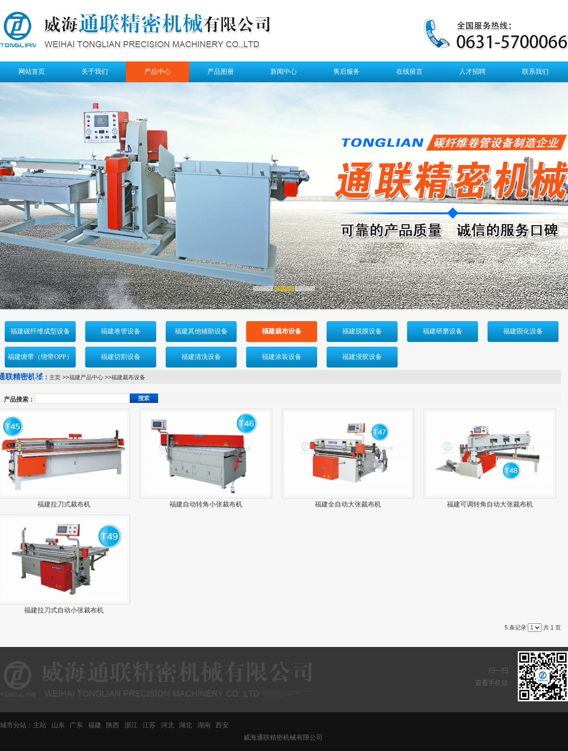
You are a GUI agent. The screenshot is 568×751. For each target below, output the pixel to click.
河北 (167, 725)
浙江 (131, 725)
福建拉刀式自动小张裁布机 (64, 610)
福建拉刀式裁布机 (63, 504)
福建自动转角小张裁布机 (205, 504)
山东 (58, 725)
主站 (39, 725)
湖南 (204, 725)
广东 (76, 725)
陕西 (112, 725)
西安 (222, 725)
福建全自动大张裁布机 (348, 504)
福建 (94, 725)
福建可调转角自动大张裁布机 (490, 504)
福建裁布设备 (128, 377)
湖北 (185, 725)
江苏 (149, 725)
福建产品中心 (86, 377)
